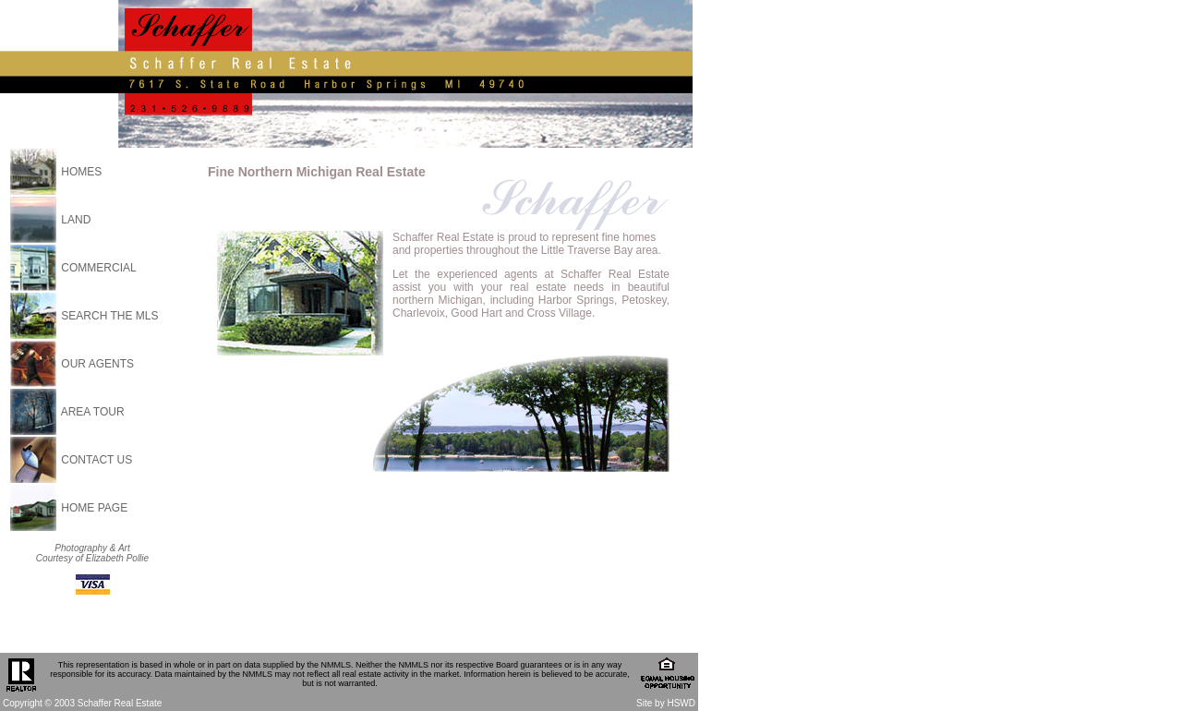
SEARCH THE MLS (109, 315)
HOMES (81, 171)
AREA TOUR (93, 411)
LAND (75, 219)
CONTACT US (96, 459)
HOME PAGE (94, 507)
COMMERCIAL (98, 267)
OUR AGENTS (97, 363)
